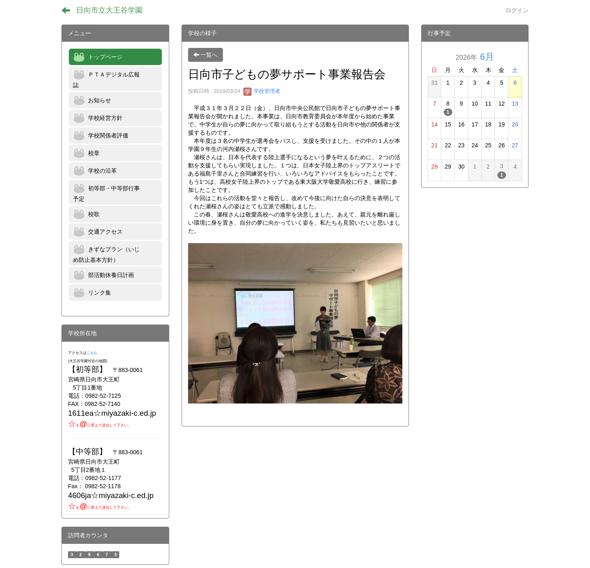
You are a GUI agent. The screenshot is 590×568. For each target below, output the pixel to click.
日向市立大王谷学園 (109, 10)
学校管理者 (262, 91)
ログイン (517, 10)
